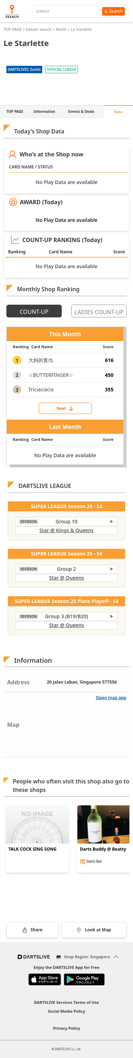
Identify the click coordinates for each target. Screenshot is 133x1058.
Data (118, 111)
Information (44, 111)
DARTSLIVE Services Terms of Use (66, 1002)
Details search (39, 29)
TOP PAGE (13, 29)
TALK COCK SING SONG (32, 849)
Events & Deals (81, 111)
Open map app (111, 698)
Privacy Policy (66, 1028)
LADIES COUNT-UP (98, 312)
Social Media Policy (66, 1011)
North (61, 29)
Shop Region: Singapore (87, 956)
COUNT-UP (34, 312)
